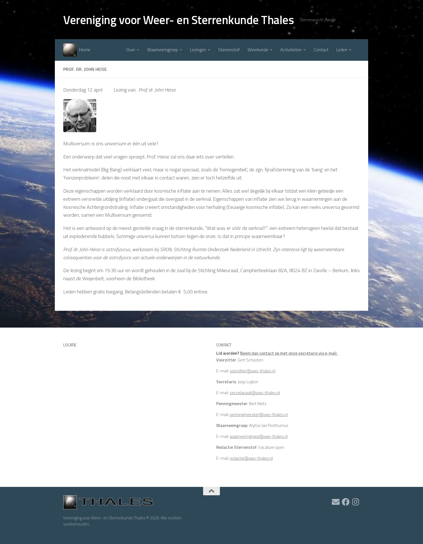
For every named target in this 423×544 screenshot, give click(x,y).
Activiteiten (291, 49)
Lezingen (198, 49)
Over (130, 49)
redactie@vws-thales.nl (251, 458)
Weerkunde (258, 49)
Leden (341, 49)
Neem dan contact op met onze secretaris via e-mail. (289, 353)
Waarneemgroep (162, 49)
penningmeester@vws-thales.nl (259, 414)
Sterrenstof (229, 49)
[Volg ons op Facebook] (346, 502)
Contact (321, 49)
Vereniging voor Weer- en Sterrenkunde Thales (178, 19)
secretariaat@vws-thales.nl (255, 392)
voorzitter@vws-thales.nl (252, 371)
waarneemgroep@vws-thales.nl (259, 436)
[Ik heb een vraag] (336, 502)
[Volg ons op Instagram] (356, 502)
